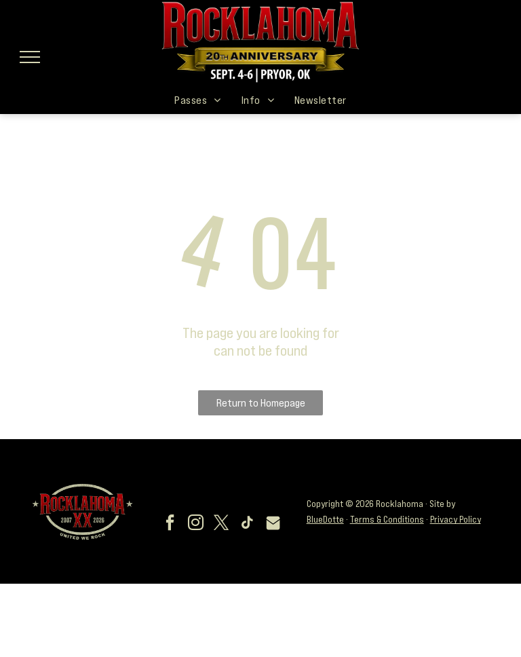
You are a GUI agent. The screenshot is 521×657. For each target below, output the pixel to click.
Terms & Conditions (387, 519)
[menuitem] (197, 99)
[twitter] (221, 524)
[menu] (29, 57)
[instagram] (196, 524)
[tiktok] (247, 524)
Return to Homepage (260, 402)
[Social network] (273, 524)
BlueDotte (325, 519)
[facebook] (170, 524)
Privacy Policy (455, 519)
